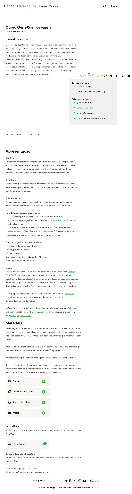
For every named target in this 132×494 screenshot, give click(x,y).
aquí (11, 134)
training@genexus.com (20, 315)
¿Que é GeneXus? (84, 103)
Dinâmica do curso (85, 87)
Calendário (73, 308)
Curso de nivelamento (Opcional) (91, 92)
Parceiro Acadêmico (39, 312)
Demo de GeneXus (85, 108)
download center (61, 220)
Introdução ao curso (85, 113)
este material (42, 206)
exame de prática (55, 297)
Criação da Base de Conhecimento (91, 118)
